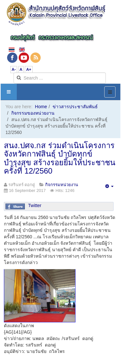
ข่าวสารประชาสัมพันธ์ (75, 106)
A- (14, 69)
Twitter (34, 205)
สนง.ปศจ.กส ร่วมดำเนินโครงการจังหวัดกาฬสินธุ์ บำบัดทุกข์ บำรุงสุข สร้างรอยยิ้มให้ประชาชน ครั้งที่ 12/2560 (59, 158)
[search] (60, 77)
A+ (28, 69)
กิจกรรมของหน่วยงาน (33, 113)
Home (41, 106)
